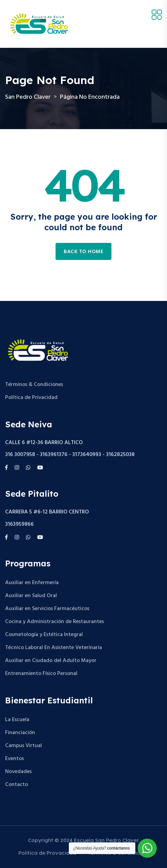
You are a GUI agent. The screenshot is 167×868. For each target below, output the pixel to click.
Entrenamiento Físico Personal (41, 673)
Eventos (14, 758)
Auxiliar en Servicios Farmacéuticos (47, 608)
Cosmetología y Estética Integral (44, 634)
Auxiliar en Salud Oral (31, 595)
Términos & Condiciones (34, 384)
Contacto (16, 784)
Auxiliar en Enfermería (32, 582)
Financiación (20, 732)
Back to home (83, 252)
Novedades (18, 771)
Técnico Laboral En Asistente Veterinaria (53, 647)
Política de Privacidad (31, 397)
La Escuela (17, 719)
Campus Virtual (23, 745)
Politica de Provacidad (47, 853)
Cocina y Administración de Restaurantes (54, 621)
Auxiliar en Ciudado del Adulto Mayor (50, 660)
